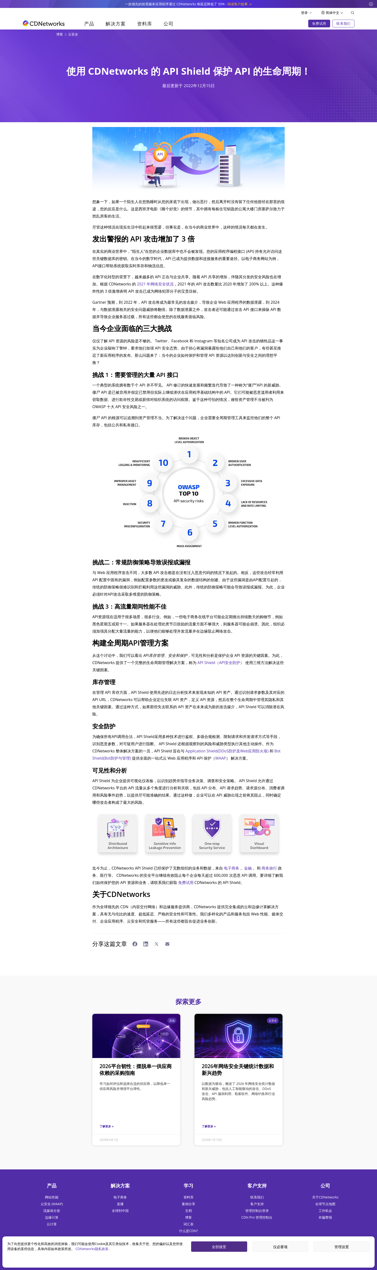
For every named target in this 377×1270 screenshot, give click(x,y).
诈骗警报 (325, 1217)
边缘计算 (51, 1217)
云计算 (52, 1224)
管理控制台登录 (257, 1210)
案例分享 (188, 1204)
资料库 (144, 23)
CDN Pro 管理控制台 (256, 1217)
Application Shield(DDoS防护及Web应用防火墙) (227, 751)
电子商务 (231, 868)
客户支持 (257, 1204)
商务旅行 (269, 868)
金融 (248, 868)
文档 (188, 1210)
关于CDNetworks (325, 1197)
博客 (60, 34)
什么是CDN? (188, 1230)
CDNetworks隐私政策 (92, 1248)
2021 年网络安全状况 (155, 284)
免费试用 (186, 882)
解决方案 (116, 23)
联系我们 (257, 1197)
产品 (89, 23)
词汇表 (188, 1224)
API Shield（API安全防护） (220, 662)
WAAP (220, 758)
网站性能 (51, 1197)
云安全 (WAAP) (52, 1204)
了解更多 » (107, 1126)
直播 (120, 1204)
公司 (168, 23)
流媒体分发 (51, 1210)
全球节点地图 (325, 1204)
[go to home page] (44, 23)
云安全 (73, 34)
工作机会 (325, 1210)
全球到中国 (120, 1210)
